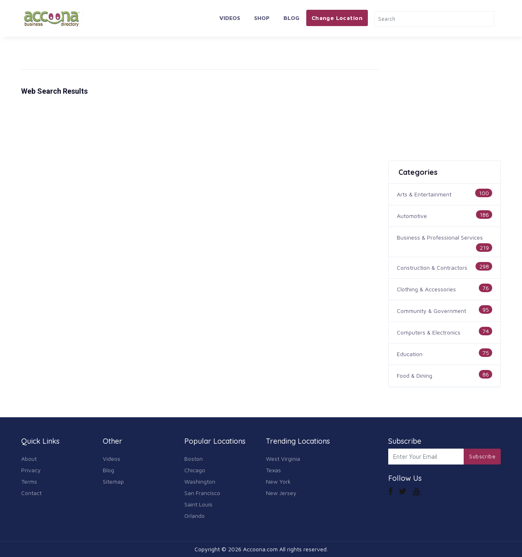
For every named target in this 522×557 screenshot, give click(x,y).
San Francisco (202, 492)
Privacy (31, 470)
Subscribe (482, 456)
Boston (193, 458)
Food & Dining (414, 375)
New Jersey (281, 492)
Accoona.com (260, 549)
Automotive (412, 215)
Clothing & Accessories (426, 289)
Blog (291, 17)
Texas (273, 470)
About (29, 458)
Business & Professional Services (440, 237)
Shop (262, 17)
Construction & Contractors (432, 267)
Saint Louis (198, 504)
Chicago (194, 470)
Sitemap (113, 481)
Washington (199, 481)
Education (409, 353)
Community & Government (431, 310)
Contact (31, 492)
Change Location (337, 17)
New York (278, 481)
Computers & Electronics (428, 332)
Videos (229, 17)
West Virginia (283, 458)
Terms (29, 481)
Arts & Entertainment (424, 194)
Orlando (194, 515)
